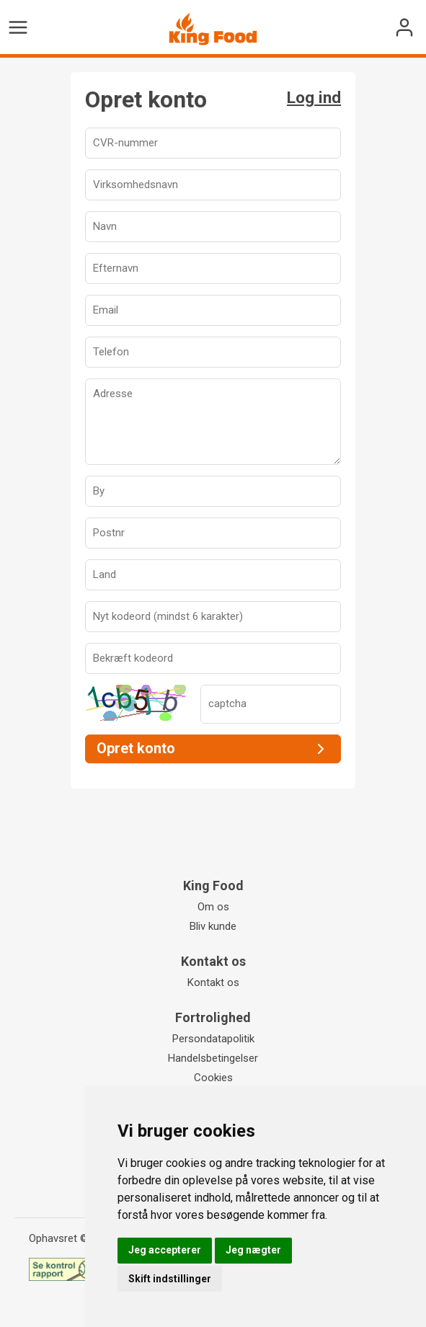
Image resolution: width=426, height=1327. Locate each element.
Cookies (213, 1077)
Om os (213, 906)
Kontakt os (213, 982)
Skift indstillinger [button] (169, 1278)
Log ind (314, 97)
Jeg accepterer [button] (164, 1250)
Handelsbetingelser (213, 1058)
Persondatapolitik (213, 1038)
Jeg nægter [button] (253, 1250)
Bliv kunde (213, 926)
